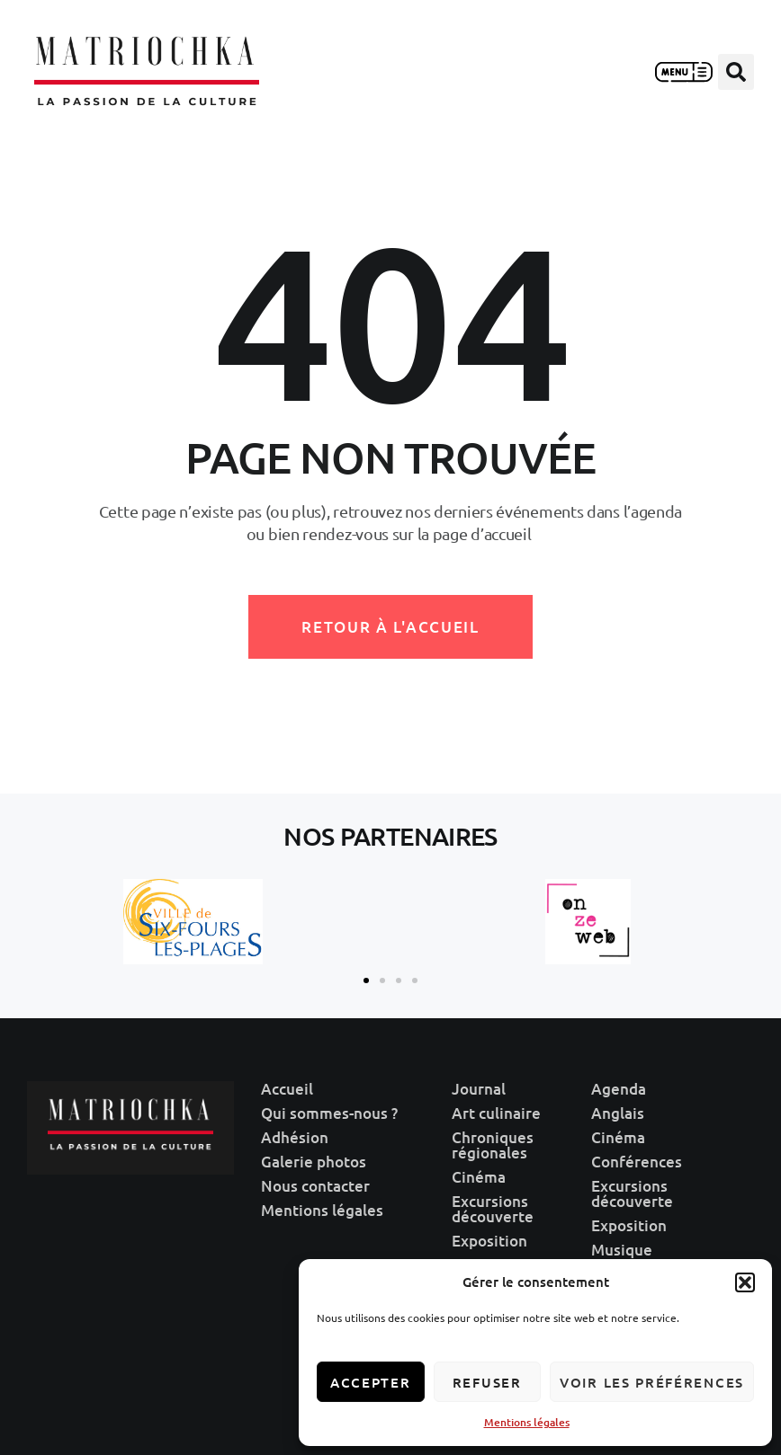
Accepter (370, 1382)
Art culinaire (496, 1113)
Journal (479, 1088)
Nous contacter (315, 1185)
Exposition (489, 1240)
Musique (621, 1249)
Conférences (636, 1161)
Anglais (617, 1113)
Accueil (287, 1088)
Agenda (618, 1088)
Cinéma (479, 1176)
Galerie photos (313, 1161)
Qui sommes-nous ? (329, 1113)
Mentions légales (527, 1422)
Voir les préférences (652, 1382)
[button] (745, 1282)
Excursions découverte (493, 1208)
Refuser (487, 1382)
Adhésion (294, 1137)
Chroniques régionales (493, 1145)
